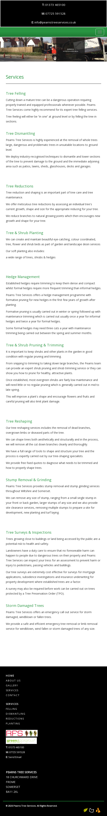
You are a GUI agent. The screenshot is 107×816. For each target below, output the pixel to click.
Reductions (15, 718)
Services (12, 690)
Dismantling (16, 713)
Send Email (14, 757)
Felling (11, 709)
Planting (13, 723)
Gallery (12, 685)
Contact (13, 695)
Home (10, 675)
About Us (13, 680)
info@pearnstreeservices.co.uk (55, 22)
